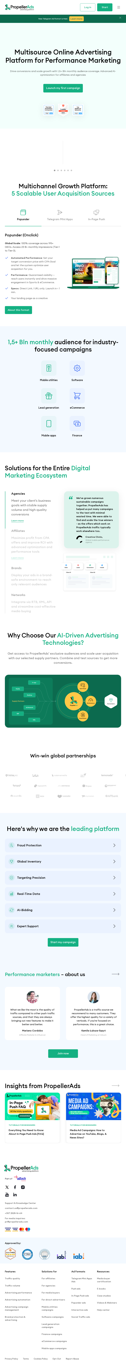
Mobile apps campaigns (54, 1359)
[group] (32, 1141)
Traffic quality (12, 1304)
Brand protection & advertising (15, 1336)
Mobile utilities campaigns (50, 1328)
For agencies (48, 1309)
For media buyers (51, 1315)
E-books (101, 1312)
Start (105, 7)
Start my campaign (63, 955)
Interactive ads (79, 1329)
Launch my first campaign (63, 87)
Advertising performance (18, 1315)
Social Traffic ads (80, 1334)
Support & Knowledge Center (20, 1226)
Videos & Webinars (107, 1323)
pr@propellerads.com (16, 1247)
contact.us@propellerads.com (21, 1232)
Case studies (104, 1318)
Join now (63, 1076)
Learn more (18, 534)
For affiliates (48, 1304)
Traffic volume (12, 1309)
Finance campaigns (52, 1348)
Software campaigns (53, 1334)
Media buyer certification (104, 1306)
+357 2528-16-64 (13, 1238)
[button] (54, 170)
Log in (87, 7)
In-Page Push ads (80, 1318)
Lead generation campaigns (50, 1342)
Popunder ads (78, 1323)
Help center (103, 1329)
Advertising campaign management (16, 1328)
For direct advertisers (53, 1320)
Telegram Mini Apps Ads (81, 1306)
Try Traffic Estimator (20, 910)
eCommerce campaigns (54, 1354)
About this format (18, 309)
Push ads (75, 1312)
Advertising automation (17, 1320)
